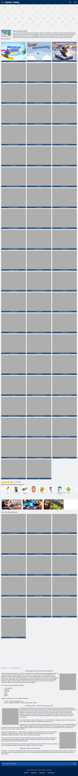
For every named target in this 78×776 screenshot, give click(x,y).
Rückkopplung (51, 772)
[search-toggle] (70, 2)
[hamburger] (2, 2)
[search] (75, 764)
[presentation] (2, 489)
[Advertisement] (20, 16)
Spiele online (34, 772)
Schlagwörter (42, 772)
